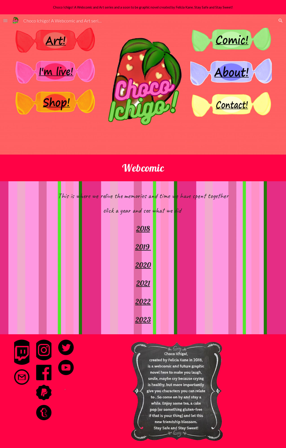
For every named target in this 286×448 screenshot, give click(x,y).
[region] (143, 7)
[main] (143, 168)
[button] (5, 20)
